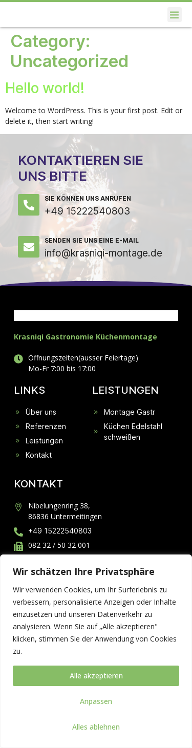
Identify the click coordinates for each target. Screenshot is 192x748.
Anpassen (96, 701)
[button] (174, 29)
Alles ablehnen (96, 727)
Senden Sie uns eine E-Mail (92, 269)
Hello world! (44, 117)
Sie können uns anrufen (88, 227)
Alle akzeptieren (96, 675)
